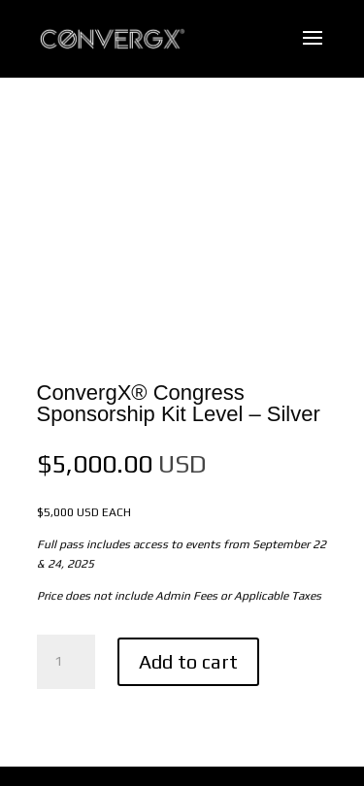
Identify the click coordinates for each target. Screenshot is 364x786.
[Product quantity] (66, 662)
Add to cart (188, 661)
